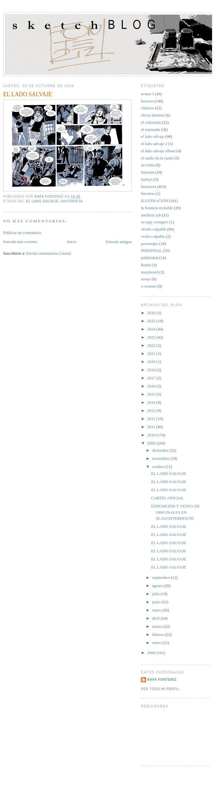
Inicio (71, 241)
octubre (158, 466)
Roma (146, 265)
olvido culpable (153, 229)
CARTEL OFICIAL (167, 498)
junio (157, 602)
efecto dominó (152, 115)
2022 (151, 345)
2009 (151, 443)
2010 (151, 435)
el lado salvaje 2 (154, 143)
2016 (151, 386)
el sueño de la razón (157, 158)
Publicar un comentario (22, 232)
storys (146, 279)
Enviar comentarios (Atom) (48, 253)
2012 (151, 418)
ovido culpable (153, 236)
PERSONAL (151, 250)
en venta (148, 165)
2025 (151, 321)
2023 (151, 337)
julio (156, 593)
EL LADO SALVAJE (168, 473)
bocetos (147, 101)
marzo (158, 626)
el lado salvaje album (158, 150)
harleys (147, 179)
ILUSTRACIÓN (154, 200)
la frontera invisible (157, 207)
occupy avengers (154, 222)
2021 (151, 353)
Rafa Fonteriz (162, 679)
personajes (149, 243)
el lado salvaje (42, 201)
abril (156, 618)
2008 (151, 652)
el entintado (150, 129)
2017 (151, 378)
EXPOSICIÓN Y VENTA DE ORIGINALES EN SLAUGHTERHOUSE (175, 512)
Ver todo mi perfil (160, 689)
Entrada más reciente (20, 241)
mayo (157, 610)
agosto (158, 585)
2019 (151, 361)
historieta (72, 201)
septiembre (161, 577)
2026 (151, 312)
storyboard (149, 272)
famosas (147, 172)
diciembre (160, 450)
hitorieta (147, 193)
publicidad (149, 257)
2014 (151, 402)
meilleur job (151, 215)
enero (157, 642)
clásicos (147, 108)
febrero (158, 634)
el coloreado (151, 122)
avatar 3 (147, 93)
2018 (151, 369)
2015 (151, 394)
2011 (151, 426)
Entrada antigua (119, 241)
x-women (148, 286)
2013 (151, 410)
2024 (151, 329)
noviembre (161, 458)
